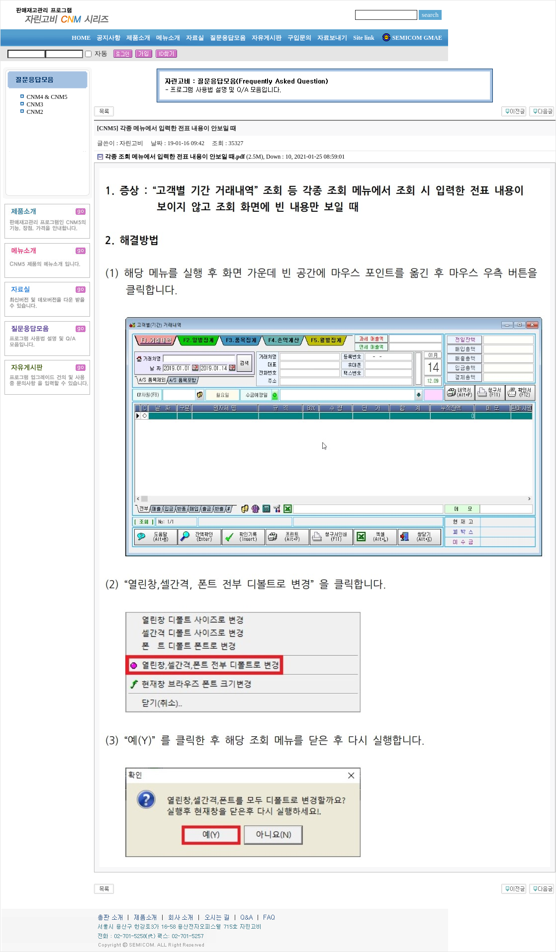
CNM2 (35, 111)
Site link (363, 37)
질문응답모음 (228, 37)
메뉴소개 (168, 37)
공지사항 (108, 37)
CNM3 (35, 104)
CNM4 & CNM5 (47, 96)
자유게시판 (266, 37)
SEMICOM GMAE (412, 37)
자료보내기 (332, 37)
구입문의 (299, 37)
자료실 (195, 37)
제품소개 (138, 37)
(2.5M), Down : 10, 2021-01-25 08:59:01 (225, 156)
